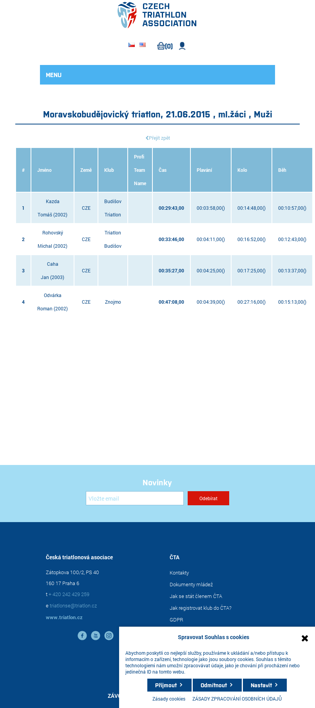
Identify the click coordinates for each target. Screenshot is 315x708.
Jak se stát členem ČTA (196, 596)
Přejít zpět (159, 138)
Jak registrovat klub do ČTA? (201, 607)
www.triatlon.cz (64, 617)
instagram (109, 635)
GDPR (176, 619)
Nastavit (261, 684)
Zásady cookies (168, 698)
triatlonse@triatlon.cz (73, 605)
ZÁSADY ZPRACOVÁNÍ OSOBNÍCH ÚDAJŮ (237, 698)
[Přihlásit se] (135, 498)
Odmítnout (214, 684)
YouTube (95, 635)
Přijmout (166, 684)
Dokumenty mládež (191, 584)
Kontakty (179, 572)
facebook (82, 635)
